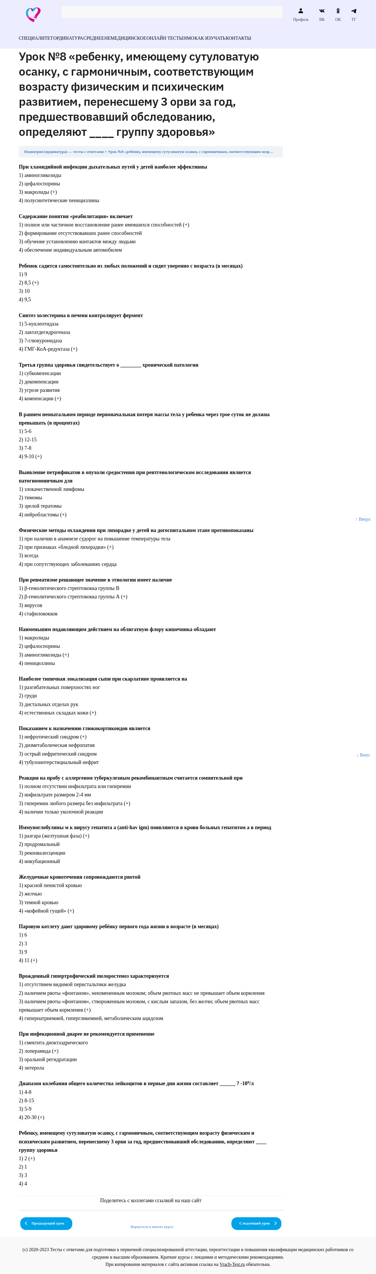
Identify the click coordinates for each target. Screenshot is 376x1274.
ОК (338, 15)
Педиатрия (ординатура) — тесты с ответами (64, 148)
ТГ (354, 15)
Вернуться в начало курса (151, 1223)
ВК (322, 15)
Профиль (301, 15)
